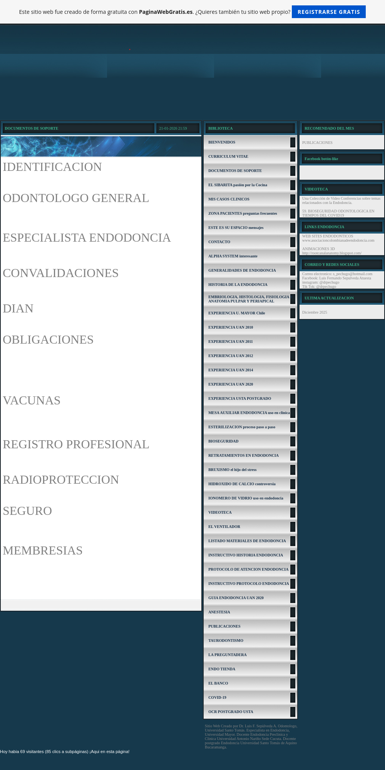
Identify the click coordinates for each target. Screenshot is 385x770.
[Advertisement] (192, 99)
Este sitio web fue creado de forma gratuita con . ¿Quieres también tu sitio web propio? (192, 11)
